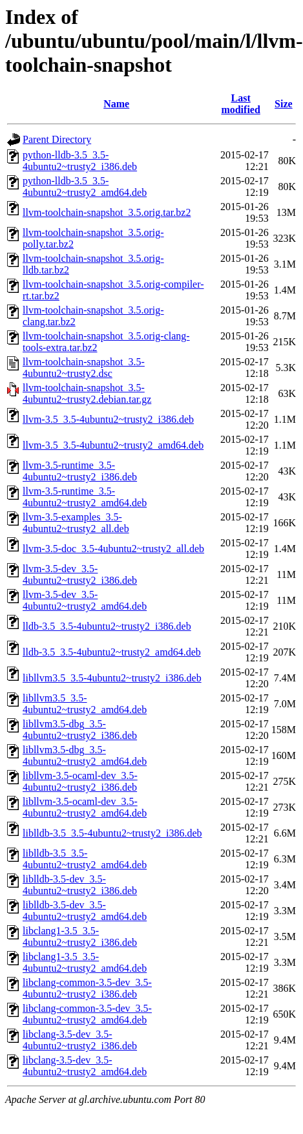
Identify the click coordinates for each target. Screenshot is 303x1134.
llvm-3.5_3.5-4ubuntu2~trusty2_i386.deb (108, 419)
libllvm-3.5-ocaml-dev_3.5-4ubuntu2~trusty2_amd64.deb (85, 807)
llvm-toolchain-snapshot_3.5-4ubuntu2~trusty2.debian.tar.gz (87, 393)
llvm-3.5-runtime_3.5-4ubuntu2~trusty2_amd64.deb (85, 497)
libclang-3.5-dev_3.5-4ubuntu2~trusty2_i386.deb (80, 1040)
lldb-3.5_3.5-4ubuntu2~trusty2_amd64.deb (112, 652)
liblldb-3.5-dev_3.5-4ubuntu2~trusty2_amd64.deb (85, 910)
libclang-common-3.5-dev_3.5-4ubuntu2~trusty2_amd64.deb (87, 1014)
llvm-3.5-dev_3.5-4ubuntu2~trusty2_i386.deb (80, 574)
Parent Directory (57, 139)
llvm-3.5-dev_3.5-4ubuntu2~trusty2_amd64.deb (85, 600)
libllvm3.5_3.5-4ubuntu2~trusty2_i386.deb (112, 677)
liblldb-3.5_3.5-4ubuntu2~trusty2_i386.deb (112, 833)
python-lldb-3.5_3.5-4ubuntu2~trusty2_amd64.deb (85, 186)
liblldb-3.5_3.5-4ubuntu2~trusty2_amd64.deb (85, 859)
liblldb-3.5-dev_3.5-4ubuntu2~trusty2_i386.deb (80, 884)
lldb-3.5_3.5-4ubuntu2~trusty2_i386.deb (107, 626)
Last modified (240, 103)
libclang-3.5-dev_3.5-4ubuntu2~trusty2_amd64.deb (85, 1065)
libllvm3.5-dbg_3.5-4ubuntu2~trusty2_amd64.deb (85, 755)
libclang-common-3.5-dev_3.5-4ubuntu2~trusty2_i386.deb (87, 988)
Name (116, 103)
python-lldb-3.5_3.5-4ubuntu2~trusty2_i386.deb (80, 160)
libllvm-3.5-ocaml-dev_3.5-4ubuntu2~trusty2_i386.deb (80, 781)
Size (284, 103)
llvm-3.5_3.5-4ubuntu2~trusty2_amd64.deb (113, 445)
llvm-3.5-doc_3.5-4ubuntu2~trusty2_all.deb (113, 548)
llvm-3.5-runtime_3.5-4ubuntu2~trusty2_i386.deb (80, 471)
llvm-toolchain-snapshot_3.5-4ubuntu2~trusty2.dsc (84, 367)
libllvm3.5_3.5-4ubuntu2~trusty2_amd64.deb (85, 703)
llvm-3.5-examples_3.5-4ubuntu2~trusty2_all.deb (76, 522)
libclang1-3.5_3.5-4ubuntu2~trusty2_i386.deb (80, 936)
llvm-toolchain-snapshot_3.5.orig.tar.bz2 (107, 212)
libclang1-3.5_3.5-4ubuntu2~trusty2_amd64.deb (85, 962)
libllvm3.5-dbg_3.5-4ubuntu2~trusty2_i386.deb (80, 729)
